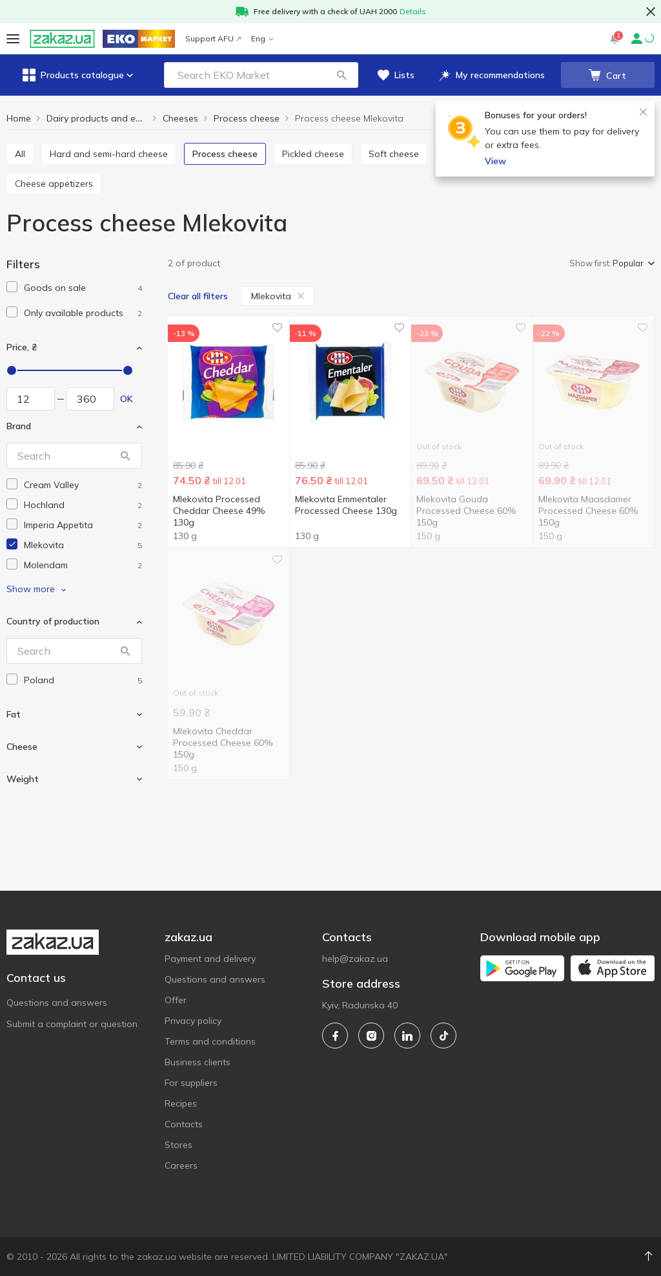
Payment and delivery (210, 958)
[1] (83, 288)
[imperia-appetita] (83, 525)
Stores (178, 1145)
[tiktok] (443, 1035)
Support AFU (213, 38)
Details (413, 11)
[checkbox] (11, 286)
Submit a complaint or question (71, 1024)
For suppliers (191, 1083)
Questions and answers (56, 1002)
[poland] (83, 680)
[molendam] (83, 565)
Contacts (184, 1124)
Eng (262, 38)
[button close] (650, 11)
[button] (341, 75)
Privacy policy (193, 1020)
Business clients (197, 1062)
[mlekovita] (83, 545)
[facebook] (335, 1035)
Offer (176, 1000)
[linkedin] (407, 1035)
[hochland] (83, 505)
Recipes (181, 1103)
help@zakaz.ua (355, 958)
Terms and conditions (210, 1041)
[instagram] (371, 1035)
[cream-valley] (83, 485)
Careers (181, 1165)
